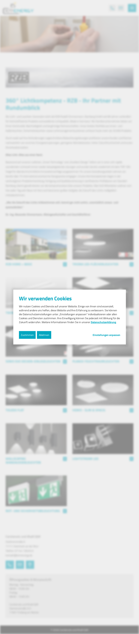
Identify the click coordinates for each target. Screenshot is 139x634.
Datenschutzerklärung (103, 322)
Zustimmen (27, 335)
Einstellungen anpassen (106, 335)
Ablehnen (44, 335)
